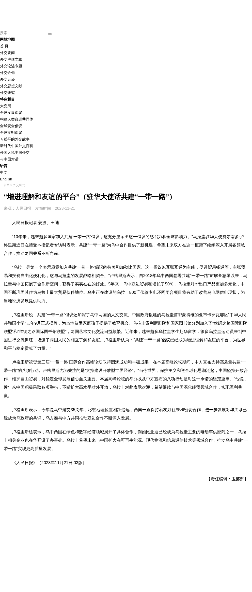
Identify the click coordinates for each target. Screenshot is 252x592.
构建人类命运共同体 (16, 119)
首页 (7, 185)
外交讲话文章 (11, 59)
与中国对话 (9, 159)
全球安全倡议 (11, 126)
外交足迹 (7, 79)
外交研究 (7, 92)
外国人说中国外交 (15, 152)
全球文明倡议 (11, 132)
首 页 (4, 46)
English (6, 179)
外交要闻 (7, 53)
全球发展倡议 (11, 112)
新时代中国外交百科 (16, 146)
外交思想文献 (11, 86)
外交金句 (7, 72)
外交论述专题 (11, 66)
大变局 (5, 106)
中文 (3, 172)
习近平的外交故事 (15, 139)
